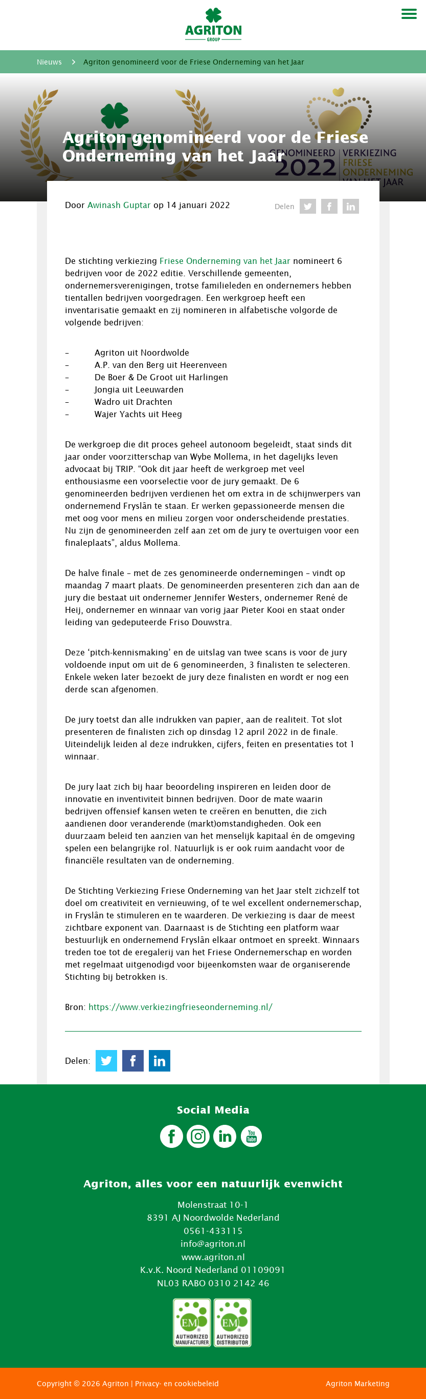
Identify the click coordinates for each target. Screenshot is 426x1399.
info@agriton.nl (213, 1244)
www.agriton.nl (213, 1257)
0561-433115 (213, 1231)
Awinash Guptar (119, 205)
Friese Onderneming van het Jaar (225, 260)
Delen (285, 206)
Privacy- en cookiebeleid (177, 1383)
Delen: (78, 1060)
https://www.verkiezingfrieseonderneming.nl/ (180, 1007)
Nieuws (49, 61)
